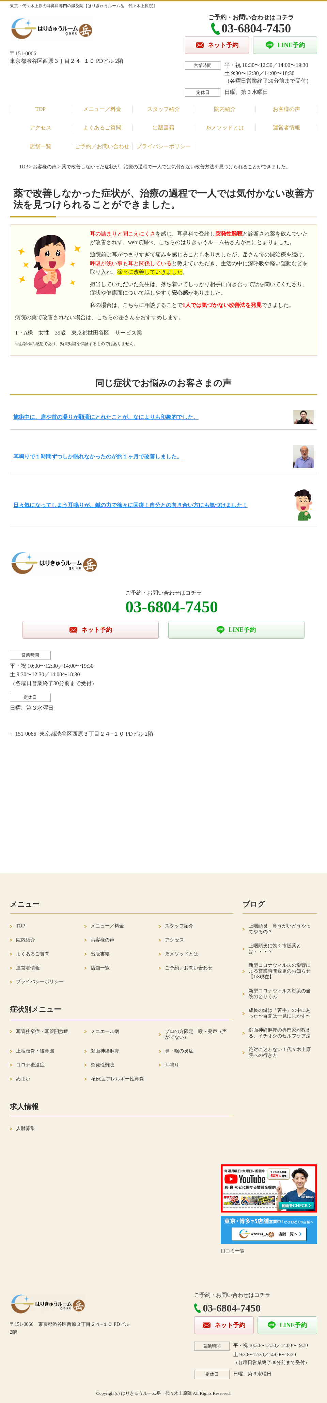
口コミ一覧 (233, 1250)
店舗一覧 (40, 146)
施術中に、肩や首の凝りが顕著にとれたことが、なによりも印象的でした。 (106, 417)
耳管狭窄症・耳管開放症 (42, 1031)
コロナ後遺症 (30, 1064)
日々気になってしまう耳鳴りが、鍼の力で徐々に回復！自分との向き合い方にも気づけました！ (130, 505)
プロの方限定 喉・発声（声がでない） (196, 1034)
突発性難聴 (102, 1064)
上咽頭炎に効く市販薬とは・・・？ (275, 948)
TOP (40, 109)
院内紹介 (225, 109)
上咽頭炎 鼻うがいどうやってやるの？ (280, 928)
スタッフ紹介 (163, 109)
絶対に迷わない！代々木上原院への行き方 (280, 1052)
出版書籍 (163, 127)
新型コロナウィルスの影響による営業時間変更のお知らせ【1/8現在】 (280, 971)
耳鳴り (172, 1064)
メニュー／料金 (102, 109)
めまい (23, 1078)
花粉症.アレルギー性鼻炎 (117, 1078)
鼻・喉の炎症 (179, 1050)
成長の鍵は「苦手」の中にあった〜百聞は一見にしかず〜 (280, 1013)
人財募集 (25, 1128)
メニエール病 (105, 1031)
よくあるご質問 (102, 127)
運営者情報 (286, 127)
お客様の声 (286, 109)
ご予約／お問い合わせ (102, 146)
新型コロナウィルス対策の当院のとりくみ (280, 993)
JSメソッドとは (225, 127)
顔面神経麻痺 (105, 1050)
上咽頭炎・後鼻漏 (35, 1050)
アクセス (40, 127)
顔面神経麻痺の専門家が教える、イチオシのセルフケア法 (280, 1033)
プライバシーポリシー (163, 146)
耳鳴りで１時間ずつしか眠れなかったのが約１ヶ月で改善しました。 (97, 456)
